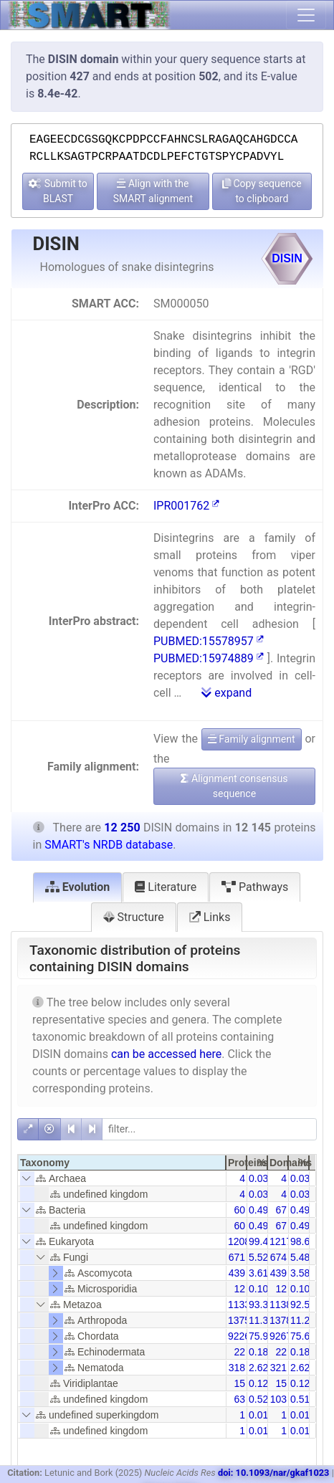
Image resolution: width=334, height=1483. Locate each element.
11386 (283, 1304)
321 (278, 1367)
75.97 (261, 1336)
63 (239, 1399)
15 (239, 1383)
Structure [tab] (133, 917)
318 (237, 1367)
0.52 (258, 1399)
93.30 (261, 1304)
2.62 (258, 1367)
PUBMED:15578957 (208, 641)
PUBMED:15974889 (208, 658)
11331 (242, 1304)
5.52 (258, 1257)
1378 (280, 1320)
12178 (283, 1241)
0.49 (258, 1210)
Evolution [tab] (77, 887)
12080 (242, 1241)
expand (226, 693)
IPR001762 (186, 505)
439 (237, 1273)
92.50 (302, 1304)
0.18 (258, 1352)
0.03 (258, 1178)
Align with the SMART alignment (153, 191)
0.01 (258, 1415)
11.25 (302, 1320)
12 (239, 1288)
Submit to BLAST (58, 191)
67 (281, 1210)
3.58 (300, 1273)
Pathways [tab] (254, 887)
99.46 (261, 1241)
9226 (239, 1336)
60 (239, 1210)
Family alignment (251, 739)
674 (278, 1257)
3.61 (258, 1273)
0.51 (300, 1399)
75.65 (302, 1336)
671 (237, 1257)
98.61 (302, 1241)
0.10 (258, 1288)
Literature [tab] (165, 887)
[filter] (209, 1129)
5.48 (300, 1257)
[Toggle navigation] (306, 15)
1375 (239, 1320)
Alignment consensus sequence (234, 786)
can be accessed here (166, 1054)
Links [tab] (210, 917)
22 (239, 1352)
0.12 (258, 1383)
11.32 (261, 1320)
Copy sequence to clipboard (262, 191)
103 (278, 1399)
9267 (280, 1336)
